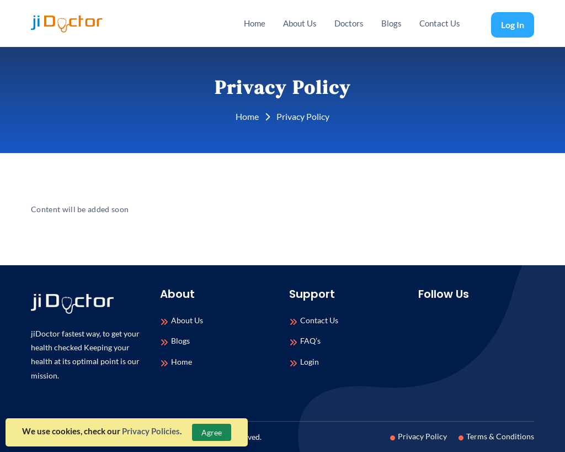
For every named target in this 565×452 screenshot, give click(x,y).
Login (309, 362)
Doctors (349, 23)
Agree (211, 432)
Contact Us (439, 23)
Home (254, 23)
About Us (300, 23)
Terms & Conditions (498, 436)
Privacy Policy (420, 436)
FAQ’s (310, 341)
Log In (512, 24)
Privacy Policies (151, 431)
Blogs (391, 23)
